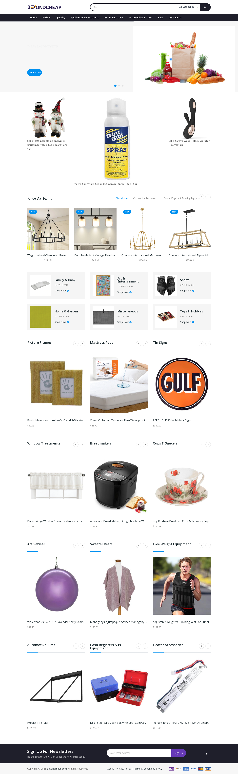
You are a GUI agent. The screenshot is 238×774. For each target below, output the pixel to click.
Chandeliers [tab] (122, 198)
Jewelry (61, 17)
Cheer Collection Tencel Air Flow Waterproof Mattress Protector (130, 420)
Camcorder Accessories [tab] (146, 198)
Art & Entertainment (128, 279)
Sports (184, 280)
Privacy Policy (123, 768)
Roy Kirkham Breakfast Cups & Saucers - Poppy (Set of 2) (188, 521)
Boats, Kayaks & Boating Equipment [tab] (182, 198)
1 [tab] (115, 86)
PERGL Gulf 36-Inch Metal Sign (172, 420)
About (110, 768)
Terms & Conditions (145, 768)
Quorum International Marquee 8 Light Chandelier (152, 255)
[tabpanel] (119, 56)
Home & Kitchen (113, 17)
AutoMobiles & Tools (141, 17)
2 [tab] (119, 86)
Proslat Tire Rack (37, 723)
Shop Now (62, 290)
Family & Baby (65, 280)
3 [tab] (122, 86)
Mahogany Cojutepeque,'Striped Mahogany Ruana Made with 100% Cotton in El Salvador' (145, 622)
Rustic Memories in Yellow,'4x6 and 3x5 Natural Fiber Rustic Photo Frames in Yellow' (79, 420)
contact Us (175, 17)
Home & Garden (66, 311)
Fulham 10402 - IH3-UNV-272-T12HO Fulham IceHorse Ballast (191, 723)
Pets (160, 17)
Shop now (34, 72)
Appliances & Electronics (85, 17)
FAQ (160, 768)
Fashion (46, 17)
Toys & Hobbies (191, 311)
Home (33, 17)
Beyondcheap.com (57, 768)
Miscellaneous (127, 311)
